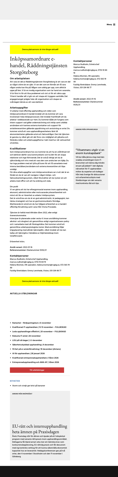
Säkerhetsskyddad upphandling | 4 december (33, 344)
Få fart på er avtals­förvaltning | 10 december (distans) (36, 349)
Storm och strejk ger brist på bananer (28, 385)
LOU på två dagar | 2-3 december (27, 340)
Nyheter (15, 381)
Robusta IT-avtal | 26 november (26, 336)
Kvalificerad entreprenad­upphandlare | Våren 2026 (35, 358)
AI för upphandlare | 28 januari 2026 (28, 353)
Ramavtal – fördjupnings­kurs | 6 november (31, 323)
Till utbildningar (37, 370)
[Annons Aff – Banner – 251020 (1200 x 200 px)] (59, 10)
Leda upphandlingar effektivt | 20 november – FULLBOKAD (39, 331)
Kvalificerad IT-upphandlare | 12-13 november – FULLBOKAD (39, 327)
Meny (111, 24)
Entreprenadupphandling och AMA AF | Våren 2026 (35, 362)
